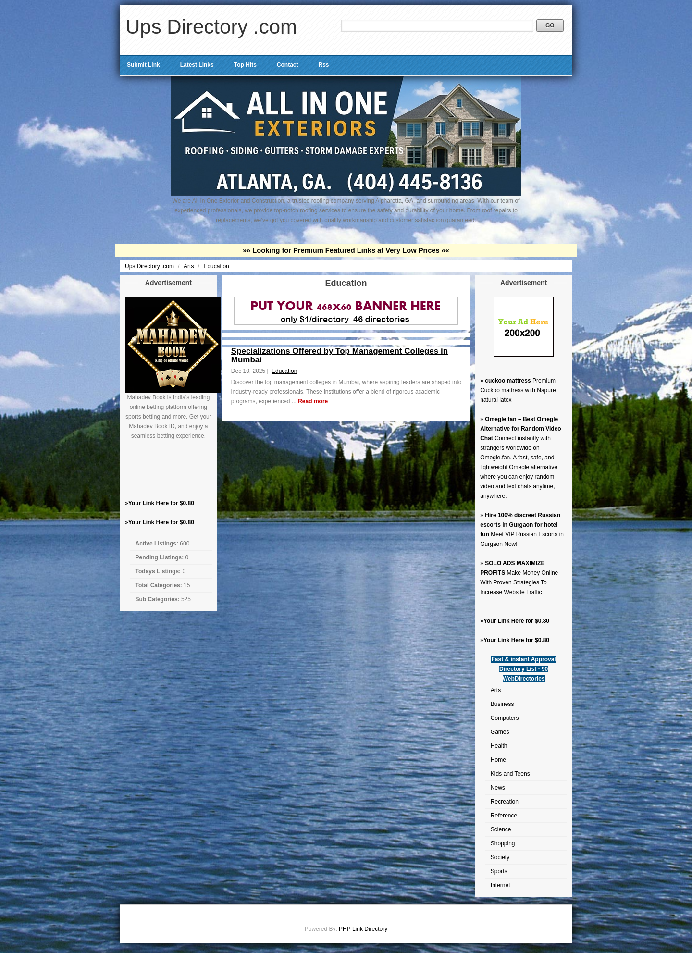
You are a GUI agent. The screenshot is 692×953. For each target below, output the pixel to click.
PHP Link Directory (363, 929)
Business (502, 704)
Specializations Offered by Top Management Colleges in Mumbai (339, 355)
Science (501, 829)
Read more (313, 401)
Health (499, 746)
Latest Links (197, 65)
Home (498, 759)
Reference (504, 815)
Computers (505, 718)
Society (500, 857)
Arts (190, 266)
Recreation (505, 801)
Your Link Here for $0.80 (161, 503)
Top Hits (245, 65)
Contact (287, 65)
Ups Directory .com (211, 26)
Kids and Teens (510, 773)
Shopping (503, 843)
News (498, 787)
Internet (500, 885)
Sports (499, 871)
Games (500, 732)
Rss (323, 65)
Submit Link (143, 65)
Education (216, 266)
